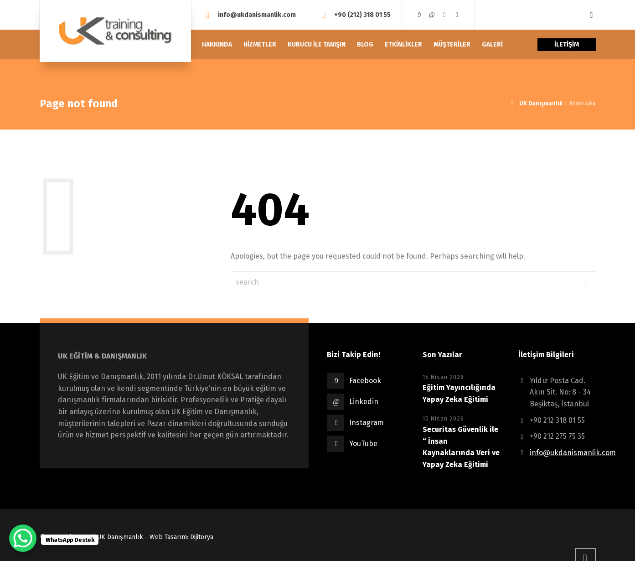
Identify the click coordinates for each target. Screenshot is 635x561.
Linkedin (363, 401)
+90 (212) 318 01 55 (362, 14)
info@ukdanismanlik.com (257, 14)
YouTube (363, 443)
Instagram (366, 422)
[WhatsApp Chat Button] (22, 538)
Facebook (365, 380)
